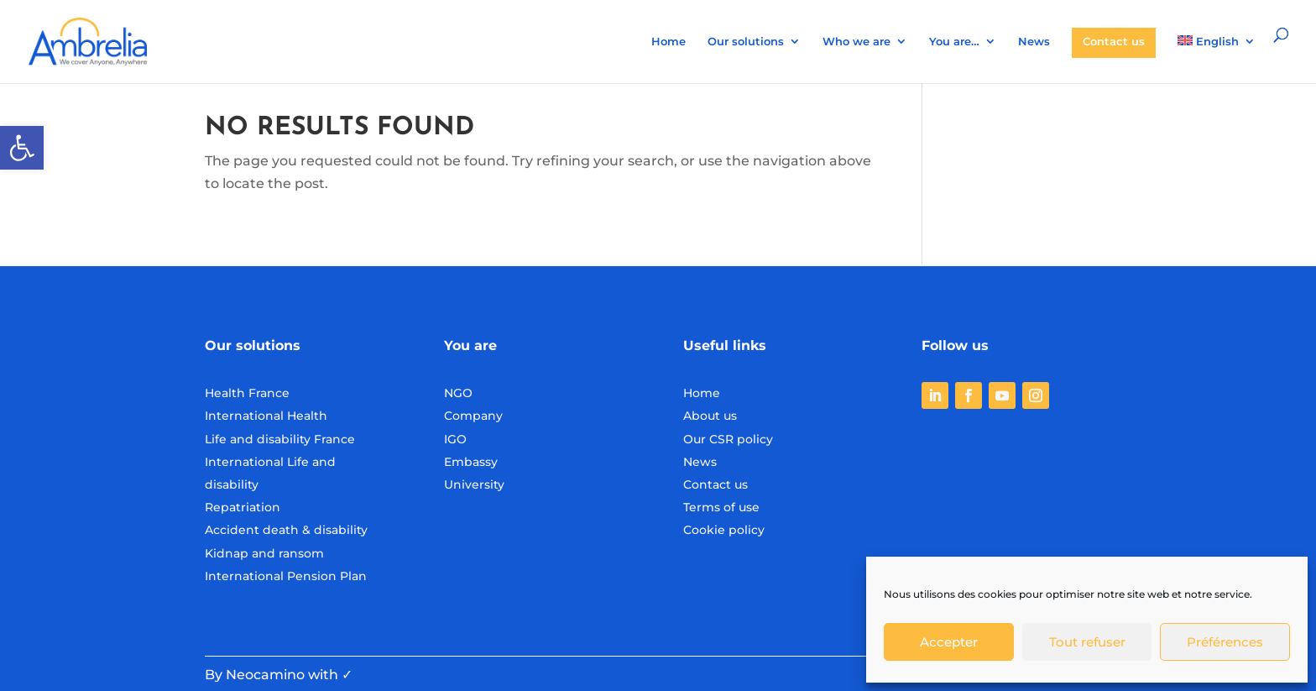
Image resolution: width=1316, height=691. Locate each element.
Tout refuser (1087, 642)
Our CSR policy (728, 439)
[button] (22, 148)
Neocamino (265, 675)
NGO (458, 392)
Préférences (1225, 642)
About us (710, 415)
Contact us (1114, 41)
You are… (954, 41)
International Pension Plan (286, 576)
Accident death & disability (286, 529)
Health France (247, 392)
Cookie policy (724, 529)
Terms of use (721, 507)
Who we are (856, 41)
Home (668, 41)
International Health (266, 415)
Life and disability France (280, 439)
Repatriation (242, 507)
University (474, 484)
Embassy (471, 461)
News (1034, 41)
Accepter (949, 642)
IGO (455, 439)
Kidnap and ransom (264, 553)
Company (473, 415)
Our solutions (746, 41)
